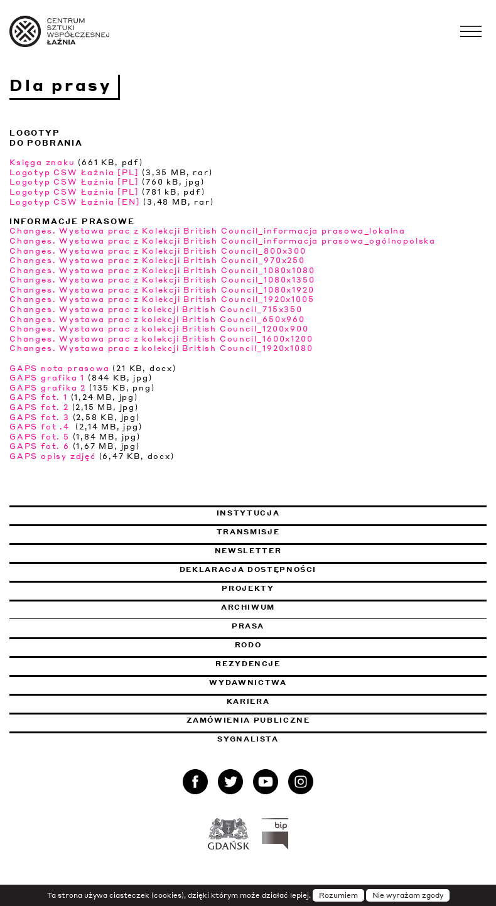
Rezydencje (248, 663)
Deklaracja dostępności (248, 569)
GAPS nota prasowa (59, 368)
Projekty (248, 588)
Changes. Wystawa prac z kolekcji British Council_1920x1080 (161, 348)
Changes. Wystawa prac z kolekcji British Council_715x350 (156, 309)
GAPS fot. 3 (39, 417)
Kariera (248, 701)
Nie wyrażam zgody (407, 895)
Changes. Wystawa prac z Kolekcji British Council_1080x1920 (161, 289)
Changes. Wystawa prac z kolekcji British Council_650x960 (157, 319)
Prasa (248, 626)
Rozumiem (338, 895)
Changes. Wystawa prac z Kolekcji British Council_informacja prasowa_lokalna (207, 230)
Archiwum (248, 607)
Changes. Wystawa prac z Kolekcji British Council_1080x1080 (162, 270)
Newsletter (248, 550)
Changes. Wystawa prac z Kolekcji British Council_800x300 (157, 251)
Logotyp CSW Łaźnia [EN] (74, 202)
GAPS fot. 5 (39, 436)
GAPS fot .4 (41, 426)
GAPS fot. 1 (38, 397)
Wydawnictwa (247, 682)
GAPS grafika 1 (47, 377)
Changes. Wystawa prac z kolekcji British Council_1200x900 (159, 328)
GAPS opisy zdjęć (52, 456)
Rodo (248, 644)
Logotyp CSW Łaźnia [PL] (74, 172)
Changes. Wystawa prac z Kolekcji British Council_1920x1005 (161, 299)
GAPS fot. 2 (39, 407)
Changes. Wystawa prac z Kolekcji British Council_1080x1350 (162, 279)
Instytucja (248, 513)
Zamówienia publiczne (282, 720)
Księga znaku (42, 162)
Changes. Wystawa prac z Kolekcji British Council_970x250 (157, 260)
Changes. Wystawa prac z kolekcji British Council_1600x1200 (161, 338)
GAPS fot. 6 (39, 446)
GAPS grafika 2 (47, 387)
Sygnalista (248, 739)
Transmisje (312, 531)
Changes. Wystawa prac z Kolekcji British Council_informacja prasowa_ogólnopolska (222, 240)
